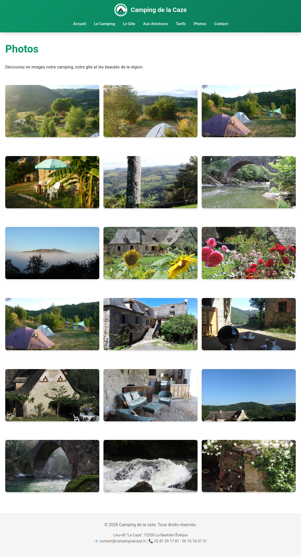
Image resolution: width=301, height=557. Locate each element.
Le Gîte (129, 23)
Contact (222, 23)
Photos (200, 23)
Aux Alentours (155, 23)
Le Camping (104, 23)
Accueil (78, 23)
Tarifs (181, 23)
